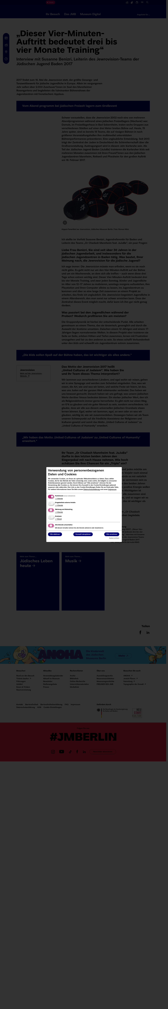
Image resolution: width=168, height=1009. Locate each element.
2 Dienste (59, 498)
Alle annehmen (111, 534)
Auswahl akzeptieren (83, 534)
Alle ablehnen (55, 534)
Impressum (112, 489)
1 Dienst (58, 519)
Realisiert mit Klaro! (114, 538)
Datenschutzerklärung (91, 489)
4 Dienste (59, 505)
